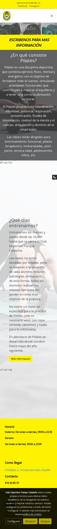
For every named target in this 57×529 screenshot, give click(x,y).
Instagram (34, 6)
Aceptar (45, 521)
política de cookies (32, 514)
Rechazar (30, 521)
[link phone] (54, 177)
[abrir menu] (52, 15)
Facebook (23, 6)
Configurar (13, 521)
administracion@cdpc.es (28, 2)
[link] (6, 15)
